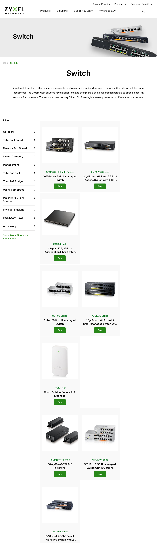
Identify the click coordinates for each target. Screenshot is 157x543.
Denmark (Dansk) (140, 4)
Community (53, 496)
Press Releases (92, 508)
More (97, 409)
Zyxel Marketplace (93, 490)
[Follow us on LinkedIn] (23, 524)
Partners (118, 4)
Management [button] (11, 164)
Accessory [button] (9, 226)
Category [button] (8, 131)
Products (45, 10)
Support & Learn (83, 10)
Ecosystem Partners (130, 501)
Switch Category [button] (13, 156)
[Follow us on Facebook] (7, 524)
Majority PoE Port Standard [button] (13, 199)
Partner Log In (127, 490)
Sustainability (127, 518)
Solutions (62, 10)
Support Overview (56, 490)
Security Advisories (57, 506)
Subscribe (30, 505)
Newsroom (91, 503)
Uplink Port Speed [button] (13, 189)
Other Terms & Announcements (62, 511)
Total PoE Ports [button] (12, 173)
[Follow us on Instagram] (6, 529)
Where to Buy (107, 10)
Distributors (90, 496)
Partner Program (128, 496)
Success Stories (128, 523)
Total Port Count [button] (13, 140)
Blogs (87, 523)
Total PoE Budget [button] (13, 181)
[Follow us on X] (31, 524)
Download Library (56, 501)
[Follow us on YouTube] (15, 524)
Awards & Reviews (93, 513)
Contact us (78, 467)
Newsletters (90, 518)
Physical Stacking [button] (13, 209)
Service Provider (101, 4)
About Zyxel (126, 513)
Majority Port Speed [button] (15, 148)
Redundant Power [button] (14, 217)
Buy (59, 184)
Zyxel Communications (131, 528)
